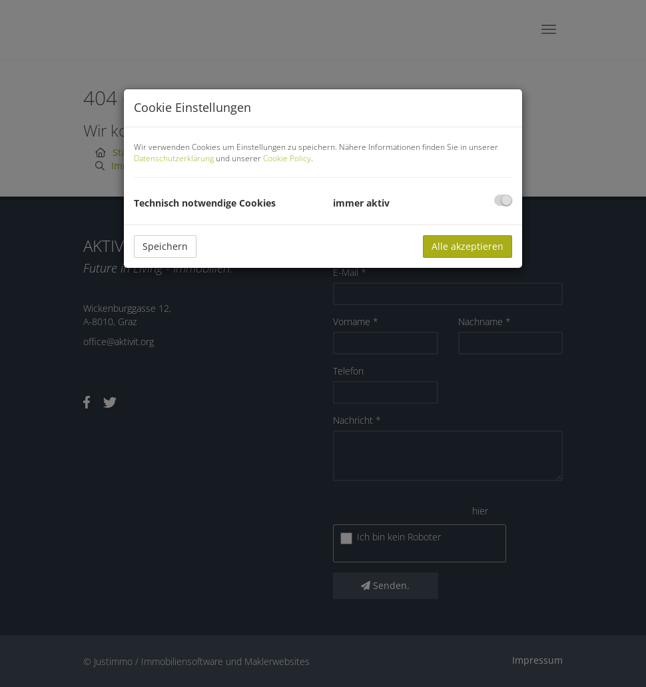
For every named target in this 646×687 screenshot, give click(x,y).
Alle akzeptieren (467, 246)
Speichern (165, 246)
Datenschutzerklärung (174, 158)
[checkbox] (503, 200)
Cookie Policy (287, 158)
